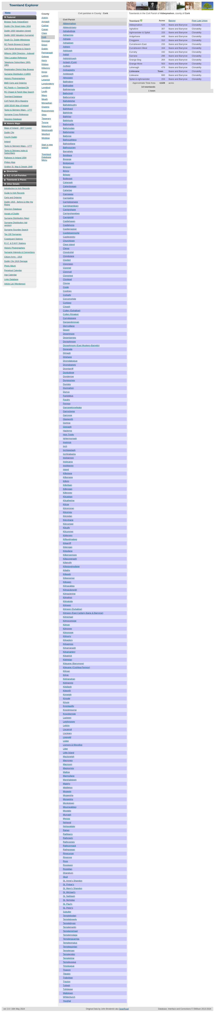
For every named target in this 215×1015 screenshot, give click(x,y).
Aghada (67, 39)
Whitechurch (69, 997)
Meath (45, 99)
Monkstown (68, 803)
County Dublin (10, 137)
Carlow (45, 25)
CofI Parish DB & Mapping (16, 101)
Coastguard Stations (13, 239)
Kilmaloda (68, 601)
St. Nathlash (69, 896)
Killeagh (67, 574)
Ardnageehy (69, 70)
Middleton (67, 787)
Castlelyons (68, 225)
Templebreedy (70, 919)
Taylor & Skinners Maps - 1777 (18, 110)
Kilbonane (68, 477)
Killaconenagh (70, 558)
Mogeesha (68, 795)
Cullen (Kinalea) (71, 314)
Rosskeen (68, 865)
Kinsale (66, 698)
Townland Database (13, 96)
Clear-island (69, 244)
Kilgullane (67, 551)
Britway (66, 174)
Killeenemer (69, 578)
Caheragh (68, 182)
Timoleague (68, 966)
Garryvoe (67, 415)
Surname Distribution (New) (16, 218)
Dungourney (69, 380)
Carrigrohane (69, 209)
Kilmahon (67, 597)
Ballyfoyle (67, 112)
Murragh (67, 814)
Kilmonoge (68, 632)
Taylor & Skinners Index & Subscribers (15, 152)
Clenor (66, 248)
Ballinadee (68, 85)
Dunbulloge (68, 372)
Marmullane (68, 776)
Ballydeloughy (70, 105)
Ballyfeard (68, 108)
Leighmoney (69, 721)
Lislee (66, 741)
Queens (45, 107)
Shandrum (68, 873)
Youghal (67, 1001)
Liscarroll (67, 729)
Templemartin (69, 927)
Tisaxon (67, 970)
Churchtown (69, 240)
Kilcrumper (68, 524)
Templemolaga (70, 935)
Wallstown (68, 993)
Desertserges (69, 337)
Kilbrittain (67, 485)
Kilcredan (67, 516)
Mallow (66, 772)
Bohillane (67, 155)
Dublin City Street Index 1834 (17, 26)
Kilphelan (67, 659)
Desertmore (68, 333)
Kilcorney (67, 512)
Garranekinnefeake (72, 407)
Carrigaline (68, 198)
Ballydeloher (69, 101)
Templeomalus (70, 942)
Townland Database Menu (46, 157)
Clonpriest (68, 275)
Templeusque (69, 962)
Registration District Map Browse (19, 69)
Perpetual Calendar (13, 270)
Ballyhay (67, 116)
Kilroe (66, 675)
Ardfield (66, 66)
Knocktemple (69, 714)
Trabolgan (68, 977)
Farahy (66, 399)
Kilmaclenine (69, 593)
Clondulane (68, 256)
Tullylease (68, 989)
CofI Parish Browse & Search (17, 49)
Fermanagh (47, 52)
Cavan (45, 29)
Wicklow (46, 138)
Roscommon (48, 110)
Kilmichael (68, 617)
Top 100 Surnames (12, 234)
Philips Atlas (9, 162)
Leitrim (45, 76)
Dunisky (67, 384)
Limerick (46, 79)
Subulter (67, 911)
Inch (65, 446)
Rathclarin (68, 838)
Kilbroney (67, 492)
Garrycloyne (69, 411)
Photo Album (10, 266)
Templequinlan (70, 946)
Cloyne (66, 283)
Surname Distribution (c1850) (17, 74)
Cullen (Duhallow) (71, 310)
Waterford (46, 126)
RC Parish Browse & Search (17, 44)
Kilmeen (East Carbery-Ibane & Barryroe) (83, 613)
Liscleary (67, 733)
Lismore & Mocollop (72, 745)
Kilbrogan (67, 489)
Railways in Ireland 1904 (15, 158)
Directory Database (13, 119)
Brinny (66, 171)
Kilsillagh (67, 686)
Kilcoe (66, 504)
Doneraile (67, 349)
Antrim (45, 17)
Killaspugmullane (71, 566)
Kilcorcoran (68, 508)
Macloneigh (68, 756)
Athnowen (68, 77)
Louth (44, 91)
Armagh (45, 21)
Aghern (66, 46)
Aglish (66, 54)
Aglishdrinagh (69, 58)
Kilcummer (68, 531)
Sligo (44, 114)
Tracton (66, 981)
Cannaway (68, 194)
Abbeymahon (69, 23)
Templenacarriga (71, 939)
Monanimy (68, 799)
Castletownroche (71, 233)
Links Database (11, 279)
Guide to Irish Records (14, 193)
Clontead (67, 279)
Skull (65, 877)
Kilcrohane (68, 520)
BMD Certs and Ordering (15, 83)
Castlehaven (69, 221)
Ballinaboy (68, 81)
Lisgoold (67, 737)
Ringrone (67, 857)
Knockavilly (68, 706)
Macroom (67, 764)
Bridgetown (68, 163)
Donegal (46, 41)
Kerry (44, 60)
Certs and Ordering (13, 197)
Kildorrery (67, 535)
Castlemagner (70, 229)
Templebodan (69, 915)
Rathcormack (69, 845)
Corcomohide (69, 299)
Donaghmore (69, 341)
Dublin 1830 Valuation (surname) (19, 35)
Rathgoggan (69, 849)
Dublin (45, 48)
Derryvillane (69, 326)
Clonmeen (68, 264)
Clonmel (67, 268)
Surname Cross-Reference (16, 114)
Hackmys (67, 430)
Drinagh (67, 353)
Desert (66, 330)
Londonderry (48, 83)
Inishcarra (68, 461)
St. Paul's (67, 904)
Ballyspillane (69, 143)
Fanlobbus (68, 395)
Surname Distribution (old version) (15, 224)
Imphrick (67, 442)
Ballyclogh (68, 93)
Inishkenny (68, 465)
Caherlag (67, 190)
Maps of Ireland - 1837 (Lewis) (18, 128)
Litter (65, 748)
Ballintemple (69, 89)
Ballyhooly (68, 120)
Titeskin (66, 973)
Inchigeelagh (69, 450)
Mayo (44, 95)
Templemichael (70, 931)
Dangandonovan (71, 322)
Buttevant (67, 178)
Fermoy (66, 403)
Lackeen (67, 717)
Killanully (67, 562)
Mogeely (67, 791)
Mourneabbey (70, 807)
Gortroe (66, 423)
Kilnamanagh (69, 648)
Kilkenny (46, 68)
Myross (66, 818)
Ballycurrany (69, 97)
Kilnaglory (68, 640)
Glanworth (68, 419)
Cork (44, 37)
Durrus (66, 392)
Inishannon (68, 457)
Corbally (67, 295)
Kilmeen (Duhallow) (72, 609)
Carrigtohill (68, 217)
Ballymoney (68, 132)
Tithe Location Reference (15, 58)
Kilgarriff (67, 543)
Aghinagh (67, 50)
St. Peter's (68, 908)
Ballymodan (68, 128)
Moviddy (67, 810)
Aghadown (68, 43)
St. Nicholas (69, 900)
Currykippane (69, 318)
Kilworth (67, 690)
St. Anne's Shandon (72, 880)
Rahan (66, 830)
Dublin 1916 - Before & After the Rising (18, 203)
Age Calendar (10, 275)
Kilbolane (67, 473)
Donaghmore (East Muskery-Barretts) (81, 345)
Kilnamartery (69, 652)
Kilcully (66, 527)
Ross (65, 861)
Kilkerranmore (70, 555)
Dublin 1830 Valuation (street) (17, 31)
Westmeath (47, 130)
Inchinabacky (69, 454)
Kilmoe (66, 624)
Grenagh (67, 426)
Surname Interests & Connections (19, 252)
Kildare (45, 64)
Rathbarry (68, 834)
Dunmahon (68, 388)
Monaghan (47, 103)
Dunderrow (68, 376)
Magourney (68, 768)
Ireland (7, 141)
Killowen (67, 582)
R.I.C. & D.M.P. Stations (15, 243)
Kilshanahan (69, 679)
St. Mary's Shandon (72, 888)
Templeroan (68, 950)
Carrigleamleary (71, 206)
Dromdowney (69, 364)
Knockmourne (70, 710)
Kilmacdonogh (70, 589)
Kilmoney (67, 628)
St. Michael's (69, 892)
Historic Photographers (14, 78)
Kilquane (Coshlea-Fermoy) (76, 667)
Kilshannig (68, 683)
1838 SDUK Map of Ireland (16, 105)
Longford (46, 87)
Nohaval (67, 822)
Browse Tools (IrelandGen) (16, 22)
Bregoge (67, 159)
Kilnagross (68, 644)
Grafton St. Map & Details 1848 (18, 167)
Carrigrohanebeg (71, 213)
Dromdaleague (70, 361)
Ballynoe (67, 136)
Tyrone (45, 122)
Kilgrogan (67, 547)
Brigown (67, 167)
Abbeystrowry (69, 27)
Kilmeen (67, 605)
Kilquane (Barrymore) (73, 663)
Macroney (68, 760)
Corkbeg (67, 302)
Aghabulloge (69, 31)
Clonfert (67, 260)
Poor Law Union (200, 20)
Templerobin (69, 954)
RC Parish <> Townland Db (16, 87)
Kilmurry (67, 636)
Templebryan (69, 923)
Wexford (46, 134)
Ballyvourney (69, 147)
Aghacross (68, 35)
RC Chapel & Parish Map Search (19, 92)
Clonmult (67, 271)
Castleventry (69, 237)
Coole (66, 287)
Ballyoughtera (70, 139)
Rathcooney (69, 842)
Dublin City (9, 132)
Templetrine (68, 958)
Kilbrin (66, 481)
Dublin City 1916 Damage (15, 261)
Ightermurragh (70, 438)
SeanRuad (124, 1009)
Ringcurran (68, 853)
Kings (44, 72)
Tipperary (46, 118)
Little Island (68, 752)
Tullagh (66, 985)
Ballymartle (68, 124)
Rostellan (67, 869)
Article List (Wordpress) (14, 284)
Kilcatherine (68, 500)
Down (44, 45)
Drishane (67, 357)
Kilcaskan (67, 496)
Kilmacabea (68, 586)
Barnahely (68, 151)
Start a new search (47, 146)
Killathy (66, 570)
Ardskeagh (68, 74)
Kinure (66, 702)
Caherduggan (69, 186)
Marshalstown (70, 779)
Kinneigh (67, 694)
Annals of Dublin (11, 213)
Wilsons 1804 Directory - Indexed (19, 53)
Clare (44, 33)
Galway (45, 56)
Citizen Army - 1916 (13, 257)
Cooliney (67, 291)
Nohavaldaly (69, 826)
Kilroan (66, 671)
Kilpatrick (67, 655)
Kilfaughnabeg (70, 539)
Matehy (66, 783)
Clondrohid (68, 252)
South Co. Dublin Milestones (17, 40)
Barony (172, 20)
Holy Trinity (68, 434)
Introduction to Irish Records (17, 188)
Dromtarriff (68, 368)
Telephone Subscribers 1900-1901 (17, 63)
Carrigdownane (70, 202)
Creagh (66, 306)
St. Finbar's (68, 884)
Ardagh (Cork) (70, 62)
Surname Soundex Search (16, 230)
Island (66, 469)
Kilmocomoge (69, 621)
